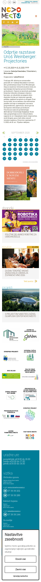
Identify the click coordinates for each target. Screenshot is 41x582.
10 (20, 145)
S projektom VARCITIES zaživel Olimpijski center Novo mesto (20, 315)
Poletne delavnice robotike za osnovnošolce (20, 235)
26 (31, 154)
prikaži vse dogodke (30, 162)
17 (20, 149)
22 (10, 154)
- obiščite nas (29, 2)
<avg (3, 133)
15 (10, 149)
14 (4, 149)
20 (37, 149)
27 (37, 154)
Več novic (28, 281)
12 (31, 145)
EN (14, 2)
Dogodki (6, 47)
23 (15, 154)
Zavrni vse (20, 569)
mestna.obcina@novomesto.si (16, 487)
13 (37, 145)
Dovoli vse (20, 559)
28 (4, 158)
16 (15, 149)
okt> (37, 133)
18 (26, 149)
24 (20, 154)
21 (4, 154)
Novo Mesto (16, 12)
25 (26, 154)
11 (26, 145)
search (5, 2)
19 (31, 149)
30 (15, 158)
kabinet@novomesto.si (14, 511)
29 (10, 158)
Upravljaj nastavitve (20, 576)
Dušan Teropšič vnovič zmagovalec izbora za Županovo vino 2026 (16, 273)
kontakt (9, 2)
